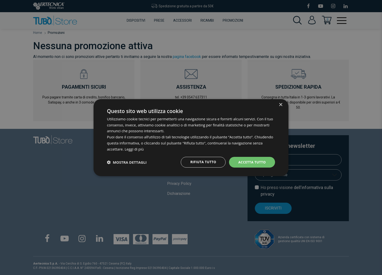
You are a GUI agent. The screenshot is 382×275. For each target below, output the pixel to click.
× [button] (280, 104)
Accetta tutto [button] (252, 162)
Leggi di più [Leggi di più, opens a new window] (134, 148)
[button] (127, 162)
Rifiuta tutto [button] (202, 162)
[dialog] (191, 137)
